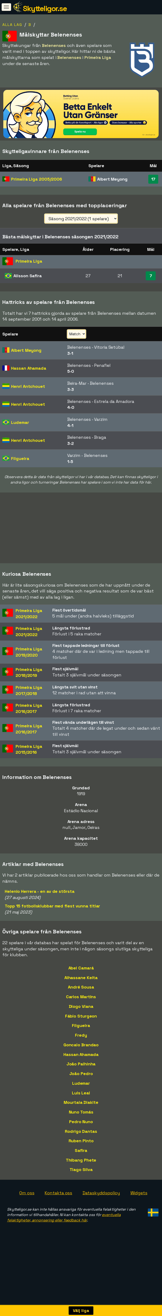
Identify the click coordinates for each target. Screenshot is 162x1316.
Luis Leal (81, 1093)
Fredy (81, 1035)
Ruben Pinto (81, 1140)
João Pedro (81, 1073)
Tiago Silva (81, 1169)
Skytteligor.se (45, 8)
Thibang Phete (81, 1160)
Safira (81, 1150)
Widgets (138, 1193)
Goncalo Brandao (81, 1044)
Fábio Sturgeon (81, 1016)
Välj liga (81, 1310)
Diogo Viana (81, 1006)
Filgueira (81, 1025)
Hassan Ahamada (81, 1054)
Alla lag (12, 24)
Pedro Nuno (81, 1121)
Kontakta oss (58, 1193)
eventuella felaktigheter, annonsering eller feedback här (63, 1217)
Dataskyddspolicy (101, 1193)
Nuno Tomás (81, 1112)
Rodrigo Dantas (81, 1131)
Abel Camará (81, 968)
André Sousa (81, 987)
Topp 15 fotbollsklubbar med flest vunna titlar (52, 906)
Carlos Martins (81, 996)
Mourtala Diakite (81, 1102)
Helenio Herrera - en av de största (40, 891)
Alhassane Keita (81, 977)
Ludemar (81, 1083)
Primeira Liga (36, 179)
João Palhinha (81, 1064)
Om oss (26, 1193)
